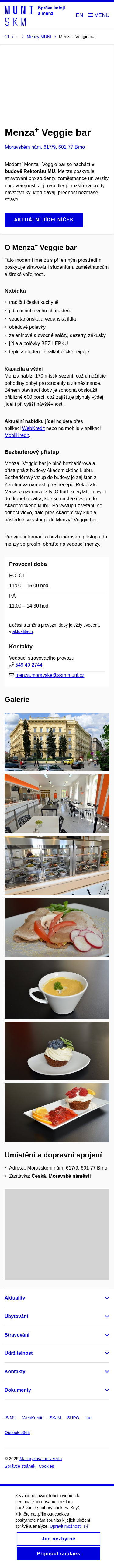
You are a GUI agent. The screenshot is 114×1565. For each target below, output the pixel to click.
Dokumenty (18, 1390)
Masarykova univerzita (40, 1458)
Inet (88, 1417)
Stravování (17, 1334)
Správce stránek (20, 1466)
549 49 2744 (28, 665)
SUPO (73, 1417)
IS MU (10, 1417)
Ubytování (16, 1316)
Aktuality (15, 1297)
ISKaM (54, 1417)
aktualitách (22, 631)
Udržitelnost (19, 1353)
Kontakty (15, 1371)
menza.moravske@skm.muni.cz (49, 675)
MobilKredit (17, 435)
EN (79, 15)
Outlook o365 (17, 1432)
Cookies (46, 1466)
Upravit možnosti (69, 1533)
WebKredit (33, 428)
